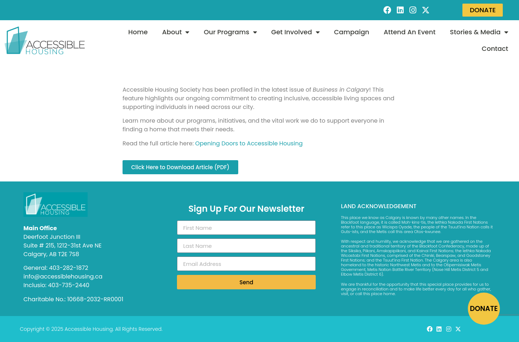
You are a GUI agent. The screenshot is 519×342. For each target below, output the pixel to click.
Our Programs (230, 32)
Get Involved (295, 32)
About (176, 32)
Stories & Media (479, 32)
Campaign (351, 31)
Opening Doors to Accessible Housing (249, 143)
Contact (495, 48)
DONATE (484, 309)
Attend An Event (410, 31)
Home (138, 31)
